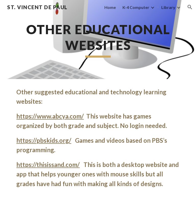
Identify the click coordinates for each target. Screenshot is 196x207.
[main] (97, 39)
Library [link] (168, 7)
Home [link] (110, 7)
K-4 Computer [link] (135, 7)
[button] (190, 7)
